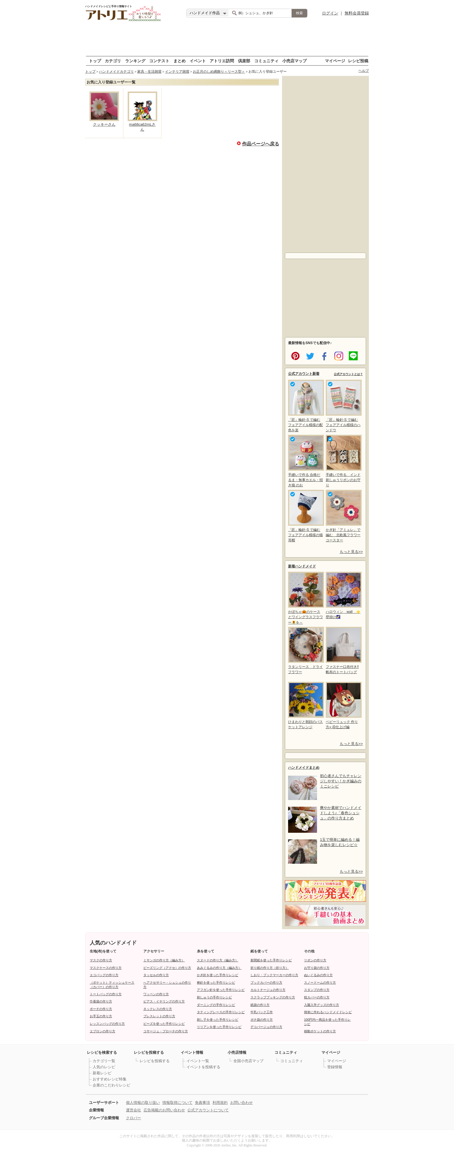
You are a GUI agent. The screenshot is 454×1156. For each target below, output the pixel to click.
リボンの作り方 (315, 960)
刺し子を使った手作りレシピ (217, 1019)
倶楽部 (244, 60)
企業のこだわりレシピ (111, 1085)
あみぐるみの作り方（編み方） (219, 967)
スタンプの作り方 (316, 989)
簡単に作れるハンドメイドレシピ (328, 1012)
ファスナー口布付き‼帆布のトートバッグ (343, 650)
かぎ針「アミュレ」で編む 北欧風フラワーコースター (343, 516)
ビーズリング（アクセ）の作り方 (167, 967)
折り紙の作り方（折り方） (269, 967)
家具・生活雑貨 (149, 72)
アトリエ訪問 (222, 60)
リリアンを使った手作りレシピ (219, 1027)
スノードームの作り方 (320, 982)
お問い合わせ (241, 1102)
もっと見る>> (351, 551)
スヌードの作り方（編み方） (217, 960)
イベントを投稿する (203, 1067)
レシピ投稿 (358, 60)
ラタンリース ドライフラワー (305, 650)
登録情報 (334, 1067)
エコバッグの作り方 (104, 975)
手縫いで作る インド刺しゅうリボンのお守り (343, 461)
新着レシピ (102, 1073)
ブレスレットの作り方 (159, 1016)
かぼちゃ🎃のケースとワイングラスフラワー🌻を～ (305, 598)
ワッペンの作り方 (156, 994)
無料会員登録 (357, 13)
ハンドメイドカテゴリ (116, 72)
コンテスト (159, 60)
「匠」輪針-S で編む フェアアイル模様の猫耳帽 (305, 516)
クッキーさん (104, 124)
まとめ (179, 60)
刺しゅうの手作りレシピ (214, 997)
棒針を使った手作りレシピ (216, 982)
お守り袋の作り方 (316, 967)
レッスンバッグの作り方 (107, 1023)
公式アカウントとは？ (348, 374)
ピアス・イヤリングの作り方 (164, 1001)
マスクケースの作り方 (106, 967)
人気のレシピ (104, 1067)
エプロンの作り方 (102, 1031)
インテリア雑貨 (177, 72)
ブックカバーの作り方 (266, 982)
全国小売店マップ (248, 1061)
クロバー (133, 1118)
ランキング (135, 60)
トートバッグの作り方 (106, 994)
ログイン (330, 13)
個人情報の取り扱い (143, 1102)
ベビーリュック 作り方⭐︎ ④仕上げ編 (343, 705)
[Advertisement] (325, 163)
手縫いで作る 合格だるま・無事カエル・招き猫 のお (305, 461)
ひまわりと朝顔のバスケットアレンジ (305, 705)
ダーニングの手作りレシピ (216, 1005)
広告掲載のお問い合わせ (164, 1110)
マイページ (335, 60)
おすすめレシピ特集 (110, 1079)
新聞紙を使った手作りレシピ (271, 960)
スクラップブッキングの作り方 (272, 997)
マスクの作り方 (101, 960)
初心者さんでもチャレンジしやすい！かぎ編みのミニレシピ (340, 781)
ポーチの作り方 (101, 1009)
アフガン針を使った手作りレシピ (221, 989)
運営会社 (133, 1110)
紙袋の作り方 (260, 1005)
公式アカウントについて (208, 1110)
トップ (95, 60)
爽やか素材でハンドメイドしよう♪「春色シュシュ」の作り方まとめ (340, 813)
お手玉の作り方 (101, 1016)
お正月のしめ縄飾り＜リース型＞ (219, 72)
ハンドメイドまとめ (303, 768)
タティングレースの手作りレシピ (221, 1012)
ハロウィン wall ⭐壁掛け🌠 (343, 595)
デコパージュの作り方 (266, 1027)
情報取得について (177, 1102)
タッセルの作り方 (156, 975)
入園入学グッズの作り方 (321, 1005)
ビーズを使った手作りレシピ (164, 1023)
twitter (309, 355)
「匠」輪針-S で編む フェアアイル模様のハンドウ (343, 406)
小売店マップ (294, 60)
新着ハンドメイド (302, 566)
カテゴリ (113, 60)
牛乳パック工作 (261, 1012)
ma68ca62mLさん (142, 127)
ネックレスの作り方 (157, 1009)
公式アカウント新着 (303, 374)
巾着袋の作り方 (101, 1001)
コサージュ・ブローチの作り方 (165, 1031)
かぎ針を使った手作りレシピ (217, 975)
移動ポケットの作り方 (320, 1031)
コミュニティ (266, 60)
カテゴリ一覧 (104, 1061)
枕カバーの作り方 (316, 997)
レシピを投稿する (155, 1061)
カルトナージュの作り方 (267, 989)
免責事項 (202, 1102)
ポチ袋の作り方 (261, 1019)
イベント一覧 (197, 1061)
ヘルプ (363, 71)
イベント (198, 60)
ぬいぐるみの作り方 (318, 975)
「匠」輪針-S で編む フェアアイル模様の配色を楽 (305, 406)
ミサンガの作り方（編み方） (164, 960)
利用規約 (220, 1102)
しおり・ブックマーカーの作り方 (274, 975)
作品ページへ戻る (260, 143)
